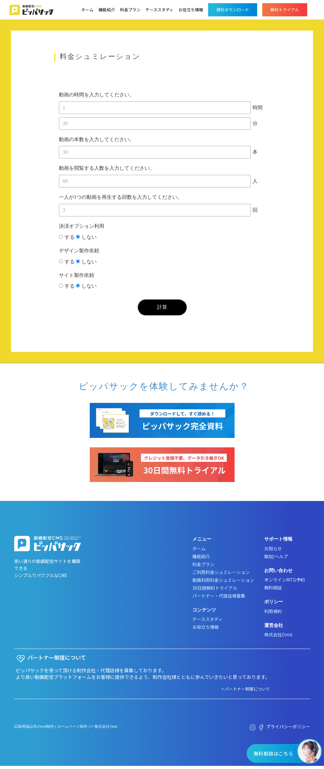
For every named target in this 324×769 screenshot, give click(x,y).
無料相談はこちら (273, 753)
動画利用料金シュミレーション (223, 580)
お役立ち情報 (191, 10)
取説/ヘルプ (276, 556)
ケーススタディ (159, 10)
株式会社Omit (278, 634)
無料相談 (273, 587)
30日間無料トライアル (214, 588)
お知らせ (273, 548)
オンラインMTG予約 (284, 580)
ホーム (87, 10)
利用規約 (273, 611)
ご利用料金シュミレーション (221, 572)
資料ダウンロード (232, 10)
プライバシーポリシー (288, 726)
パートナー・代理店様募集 (218, 596)
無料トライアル (284, 10)
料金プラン (130, 10)
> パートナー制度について (245, 689)
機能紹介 (107, 10)
